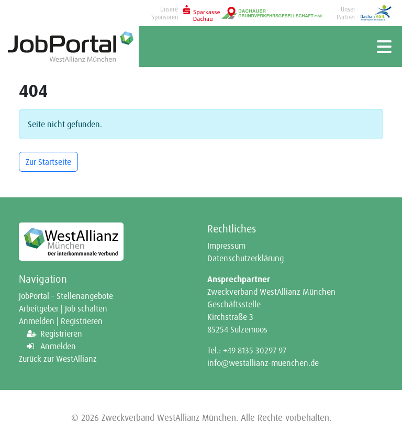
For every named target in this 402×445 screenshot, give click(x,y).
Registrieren (61, 333)
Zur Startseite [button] (48, 162)
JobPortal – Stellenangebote (66, 296)
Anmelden (58, 346)
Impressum (226, 245)
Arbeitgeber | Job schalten (63, 308)
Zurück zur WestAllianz (58, 358)
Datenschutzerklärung (245, 258)
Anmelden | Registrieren (61, 321)
